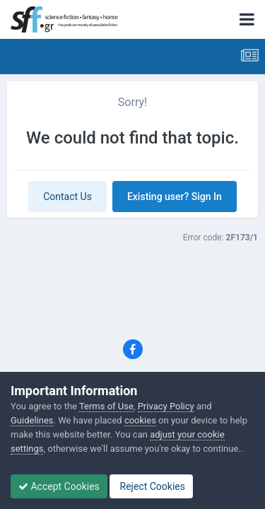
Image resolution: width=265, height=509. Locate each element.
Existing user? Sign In (174, 196)
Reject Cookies (151, 486)
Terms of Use (106, 406)
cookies (140, 420)
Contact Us (67, 196)
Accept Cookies (59, 486)
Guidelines (32, 420)
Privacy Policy (166, 406)
